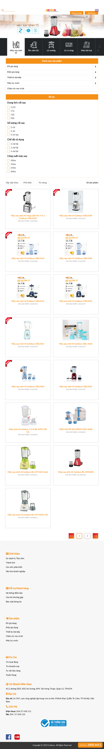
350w (11, 164)
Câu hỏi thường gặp (14, 597)
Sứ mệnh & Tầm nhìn (15, 559)
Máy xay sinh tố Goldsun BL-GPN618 (75, 472)
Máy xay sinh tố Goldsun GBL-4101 (76, 344)
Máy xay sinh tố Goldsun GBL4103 (27, 387)
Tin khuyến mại (12, 666)
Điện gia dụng (52, 72)
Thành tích (10, 563)
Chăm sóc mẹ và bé (15, 89)
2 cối (11, 127)
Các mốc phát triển (14, 567)
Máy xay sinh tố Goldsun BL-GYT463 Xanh (28, 472)
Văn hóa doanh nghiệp (15, 571)
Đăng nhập (77, 13)
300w (11, 160)
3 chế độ (12, 147)
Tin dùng (42, 183)
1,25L (11, 107)
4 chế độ (12, 151)
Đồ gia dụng (52, 66)
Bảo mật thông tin (14, 602)
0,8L (11, 118)
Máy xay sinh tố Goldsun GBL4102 (75, 387)
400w (11, 171)
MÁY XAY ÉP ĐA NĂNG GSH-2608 (75, 429)
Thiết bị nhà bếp (52, 77)
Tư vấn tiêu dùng (13, 671)
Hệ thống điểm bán (14, 593)
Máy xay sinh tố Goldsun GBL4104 (75, 258)
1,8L (11, 114)
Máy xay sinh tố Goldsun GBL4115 (27, 301)
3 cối (11, 131)
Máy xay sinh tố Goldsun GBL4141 (27, 344)
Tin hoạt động (12, 662)
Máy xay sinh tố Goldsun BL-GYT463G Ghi (28, 515)
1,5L (11, 110)
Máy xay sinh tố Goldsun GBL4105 (75, 301)
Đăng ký (91, 13)
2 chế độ (12, 144)
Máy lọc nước (52, 83)
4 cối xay (13, 134)
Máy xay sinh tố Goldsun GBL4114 (27, 258)
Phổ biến (27, 183)
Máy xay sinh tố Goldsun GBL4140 (75, 216)
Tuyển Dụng (11, 675)
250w (11, 168)
